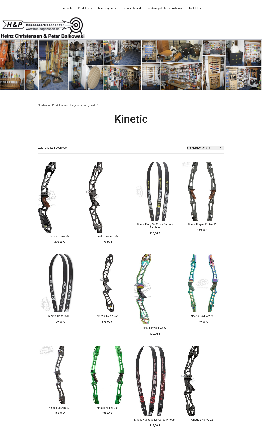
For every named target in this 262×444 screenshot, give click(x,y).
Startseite (66, 8)
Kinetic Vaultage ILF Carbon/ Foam (155, 419)
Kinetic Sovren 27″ (59, 407)
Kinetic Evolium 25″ (107, 236)
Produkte (83, 8)
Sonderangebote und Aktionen (165, 8)
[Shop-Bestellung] (205, 148)
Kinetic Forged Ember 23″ (202, 224)
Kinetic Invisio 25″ (107, 316)
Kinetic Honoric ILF (59, 316)
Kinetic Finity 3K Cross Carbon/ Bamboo (154, 226)
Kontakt (193, 8)
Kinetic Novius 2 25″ (202, 316)
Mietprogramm (107, 8)
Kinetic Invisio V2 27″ (154, 327)
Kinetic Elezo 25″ (59, 236)
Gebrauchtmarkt (131, 8)
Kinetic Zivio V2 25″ (202, 419)
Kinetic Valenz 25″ (107, 407)
